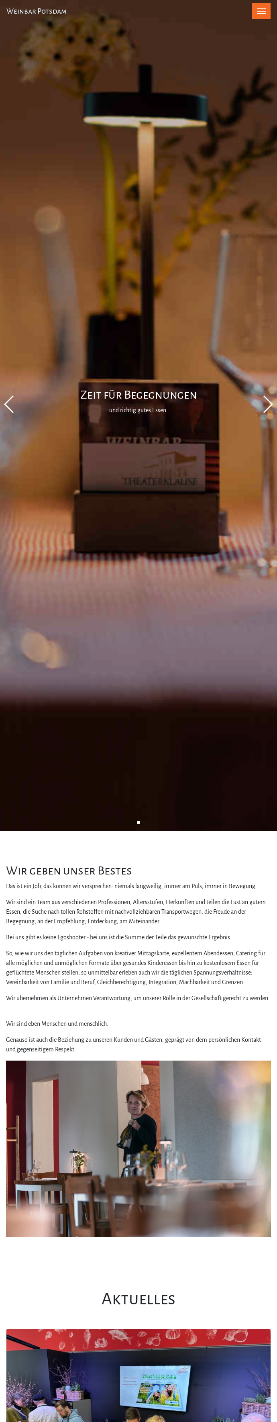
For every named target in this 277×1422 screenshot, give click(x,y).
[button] (138, 822)
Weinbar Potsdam (36, 11)
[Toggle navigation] (261, 11)
